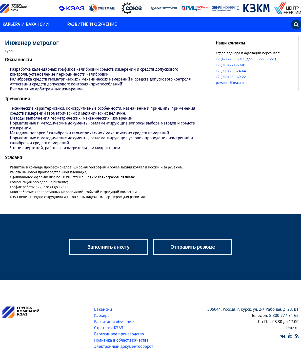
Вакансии (103, 309)
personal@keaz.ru (230, 83)
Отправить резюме (192, 247)
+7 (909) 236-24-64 (231, 71)
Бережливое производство (119, 334)
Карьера (102, 315)
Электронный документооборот (123, 346)
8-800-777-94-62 (284, 315)
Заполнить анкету (108, 247)
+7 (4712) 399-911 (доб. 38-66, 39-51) (246, 59)
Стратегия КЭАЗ (108, 328)
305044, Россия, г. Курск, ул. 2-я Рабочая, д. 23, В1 (253, 309)
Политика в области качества (121, 340)
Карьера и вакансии (26, 24)
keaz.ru (292, 328)
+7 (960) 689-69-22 (231, 77)
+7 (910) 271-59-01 (231, 65)
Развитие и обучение (92, 24)
